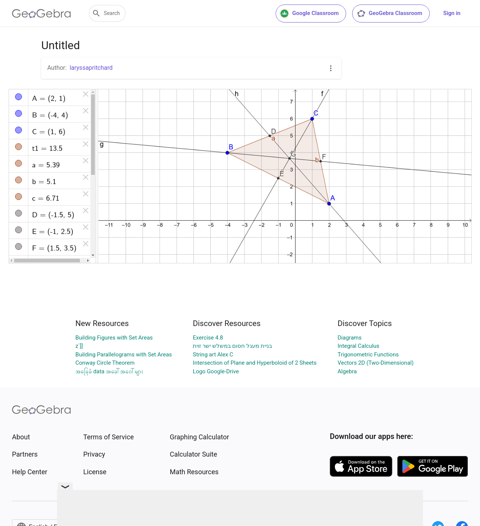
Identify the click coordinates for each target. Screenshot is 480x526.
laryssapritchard (91, 67)
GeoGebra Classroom (389, 13)
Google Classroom (309, 13)
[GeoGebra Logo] (41, 13)
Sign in (451, 13)
